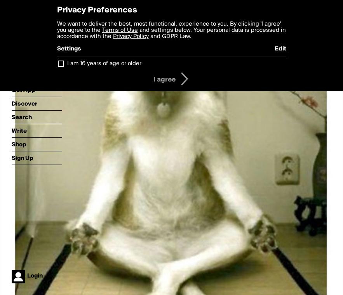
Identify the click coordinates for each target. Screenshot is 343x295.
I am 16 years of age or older (104, 64)
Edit (280, 49)
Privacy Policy (131, 36)
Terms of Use (120, 30)
